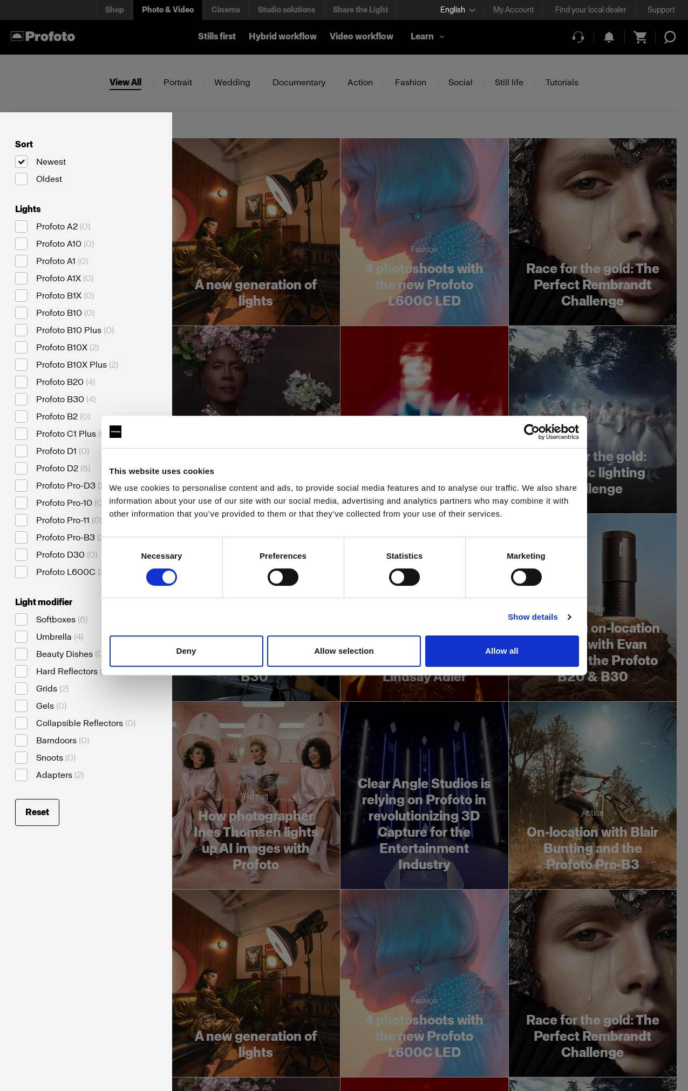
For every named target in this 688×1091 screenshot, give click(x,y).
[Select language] (458, 10)
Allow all (502, 650)
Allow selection (344, 650)
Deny (186, 650)
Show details (533, 616)
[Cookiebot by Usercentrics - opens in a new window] (532, 432)
